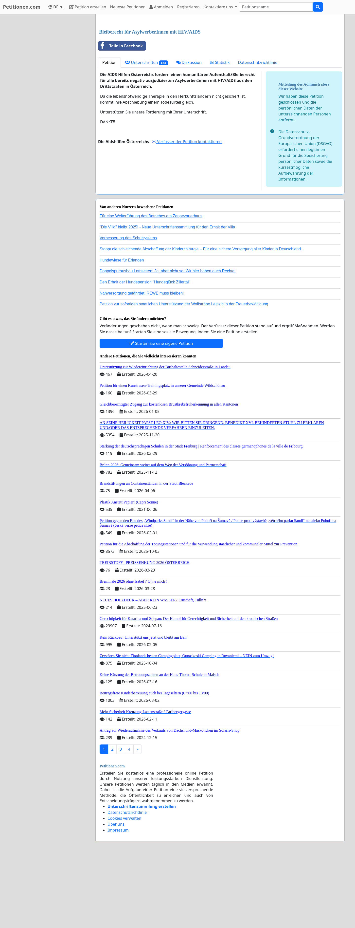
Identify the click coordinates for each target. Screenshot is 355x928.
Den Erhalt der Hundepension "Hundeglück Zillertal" (145, 351)
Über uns (115, 893)
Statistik (220, 131)
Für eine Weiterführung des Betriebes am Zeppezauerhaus (151, 285)
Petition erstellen (87, 7)
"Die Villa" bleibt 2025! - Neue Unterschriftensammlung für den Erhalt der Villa (167, 296)
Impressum (118, 899)
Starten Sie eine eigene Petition (161, 412)
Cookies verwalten (124, 887)
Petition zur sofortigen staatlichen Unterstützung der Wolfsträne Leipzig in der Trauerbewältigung (184, 373)
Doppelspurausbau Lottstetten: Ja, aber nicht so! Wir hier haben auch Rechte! (167, 340)
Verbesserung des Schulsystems (128, 307)
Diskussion (189, 131)
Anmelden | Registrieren (174, 7)
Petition (109, 131)
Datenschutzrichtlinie (257, 131)
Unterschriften (146, 131)
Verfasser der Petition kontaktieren (187, 210)
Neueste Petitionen (128, 7)
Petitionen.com (21, 6)
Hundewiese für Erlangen (122, 329)
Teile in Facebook (120, 115)
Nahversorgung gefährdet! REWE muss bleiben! (142, 362)
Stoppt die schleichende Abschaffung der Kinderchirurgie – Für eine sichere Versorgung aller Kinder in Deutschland (200, 318)
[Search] (276, 7)
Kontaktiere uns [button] (219, 7)
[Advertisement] (220, 56)
